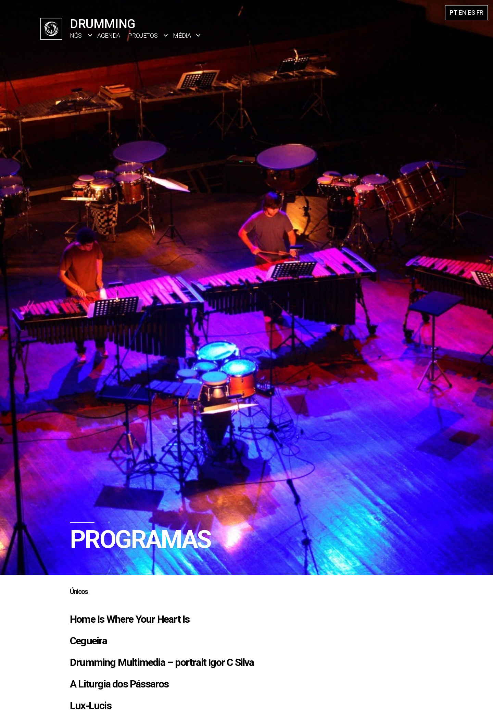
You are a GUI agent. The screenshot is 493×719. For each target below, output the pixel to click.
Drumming (103, 24)
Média (182, 35)
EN (463, 12)
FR (480, 12)
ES (471, 12)
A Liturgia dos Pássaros (119, 684)
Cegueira (88, 641)
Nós (76, 35)
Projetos (142, 35)
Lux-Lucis (90, 705)
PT (453, 12)
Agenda (108, 35)
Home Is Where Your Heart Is (129, 619)
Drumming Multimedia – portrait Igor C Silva (162, 662)
